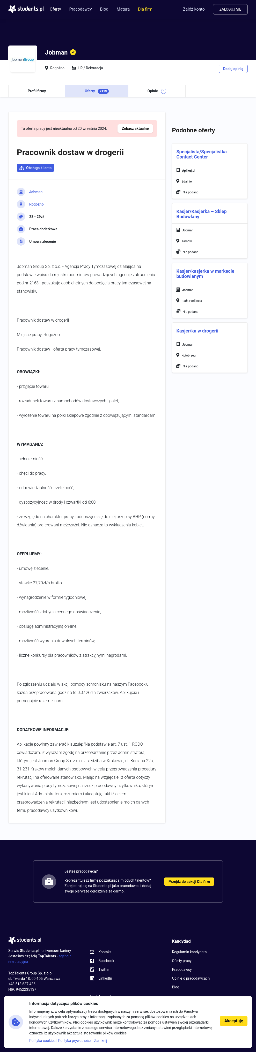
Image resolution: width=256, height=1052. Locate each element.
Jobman (35, 192)
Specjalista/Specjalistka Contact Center (201, 154)
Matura (123, 9)
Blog (104, 9)
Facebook (106, 961)
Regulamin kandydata (189, 952)
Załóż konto (194, 9)
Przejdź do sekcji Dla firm (189, 882)
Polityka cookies (42, 1041)
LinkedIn (105, 978)
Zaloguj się (230, 9)
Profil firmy (37, 91)
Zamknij (100, 1041)
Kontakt (104, 952)
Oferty (55, 9)
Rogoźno (36, 204)
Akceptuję (233, 1020)
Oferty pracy (181, 961)
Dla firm (145, 9)
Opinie (157, 91)
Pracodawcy (80, 9)
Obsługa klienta (39, 168)
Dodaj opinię (233, 69)
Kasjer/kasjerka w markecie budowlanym (205, 273)
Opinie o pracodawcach (191, 978)
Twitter (103, 969)
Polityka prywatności (75, 1041)
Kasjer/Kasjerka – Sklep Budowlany (201, 214)
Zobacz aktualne (135, 128)
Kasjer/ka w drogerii (197, 331)
